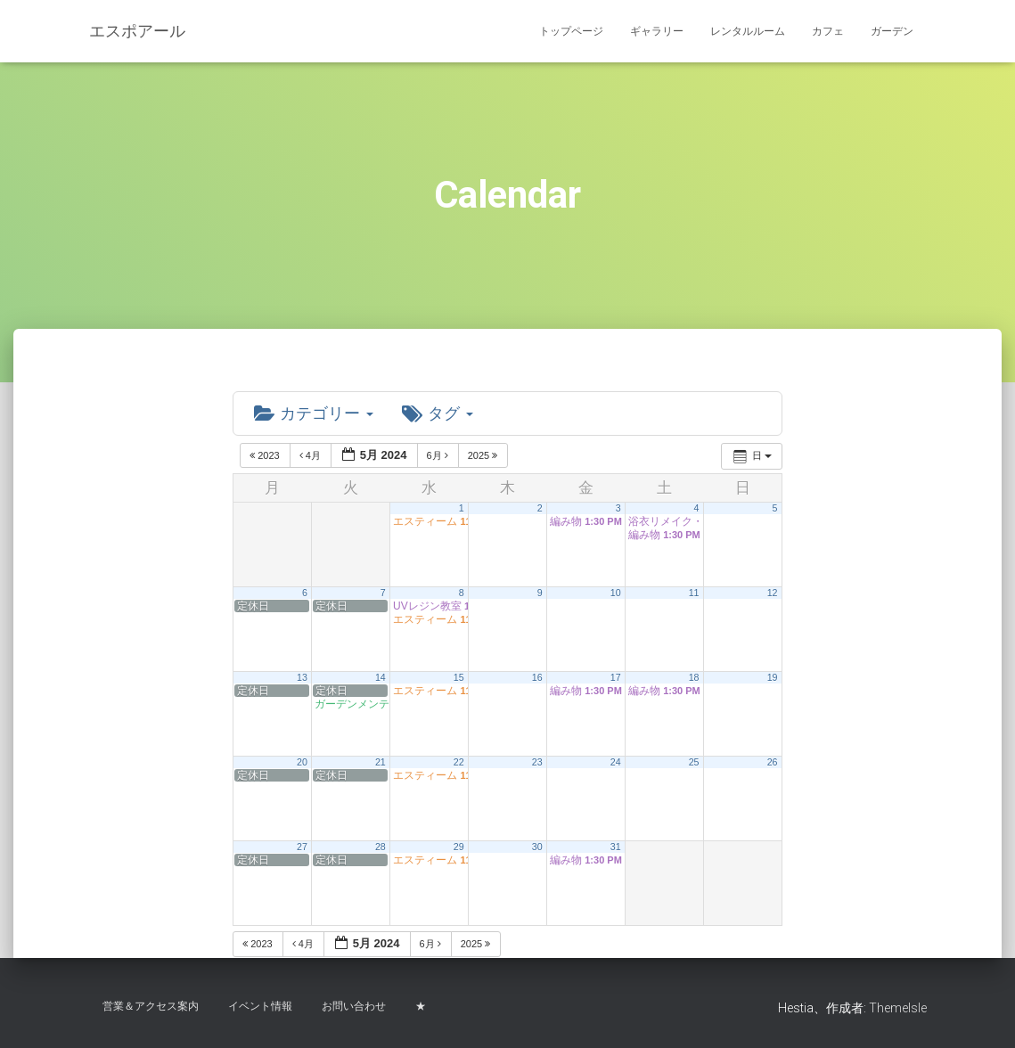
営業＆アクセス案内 (150, 1006)
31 (615, 847)
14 (380, 678)
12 (772, 593)
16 (537, 678)
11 (694, 593)
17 (615, 678)
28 (380, 847)
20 (302, 762)
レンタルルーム (747, 31)
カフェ (828, 31)
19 (772, 678)
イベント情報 (260, 1006)
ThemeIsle (898, 1008)
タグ (437, 414)
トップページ (571, 31)
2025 (484, 456)
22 (459, 762)
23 (537, 762)
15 (459, 678)
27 (302, 847)
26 (772, 762)
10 (615, 593)
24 (615, 762)
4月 (311, 456)
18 (694, 678)
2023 (266, 456)
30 (537, 847)
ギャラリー (656, 31)
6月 (439, 456)
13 (302, 678)
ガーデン (892, 31)
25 (694, 762)
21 (380, 762)
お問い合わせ (354, 1006)
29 (459, 847)
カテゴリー (313, 414)
